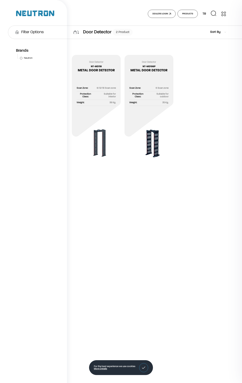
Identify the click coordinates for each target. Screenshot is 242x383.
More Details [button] (100, 369)
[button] (143, 367)
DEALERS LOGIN (161, 14)
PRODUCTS (187, 14)
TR (204, 13)
